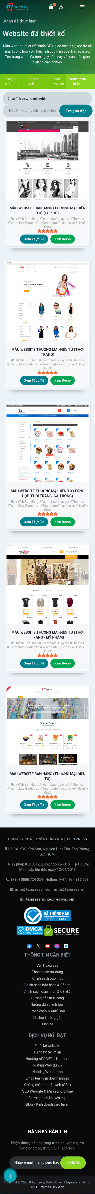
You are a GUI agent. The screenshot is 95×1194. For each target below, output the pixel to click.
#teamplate (48, 219)
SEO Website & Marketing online (47, 1091)
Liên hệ (47, 1024)
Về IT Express (47, 965)
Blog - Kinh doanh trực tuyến (47, 1104)
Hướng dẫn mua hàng (47, 998)
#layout (63, 219)
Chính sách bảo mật (47, 978)
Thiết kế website (47, 1046)
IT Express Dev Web (50, 1187)
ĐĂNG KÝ (73, 1163)
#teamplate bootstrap (23, 223)
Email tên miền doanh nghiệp (48, 1078)
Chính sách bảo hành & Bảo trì (47, 985)
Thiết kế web (33, 81)
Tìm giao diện (76, 111)
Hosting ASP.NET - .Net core (47, 1059)
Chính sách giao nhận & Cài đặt (47, 991)
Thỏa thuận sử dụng (47, 972)
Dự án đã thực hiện (20, 21)
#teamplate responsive (57, 223)
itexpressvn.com (60, 899)
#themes (77, 219)
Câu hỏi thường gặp (47, 1017)
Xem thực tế (34, 239)
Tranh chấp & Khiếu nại (47, 1011)
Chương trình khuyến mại (47, 1098)
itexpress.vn (35, 899)
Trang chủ (9, 81)
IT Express (36, 1182)
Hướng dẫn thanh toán (47, 1004)
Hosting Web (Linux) (47, 1065)
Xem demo (62, 239)
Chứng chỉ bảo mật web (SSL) (47, 1085)
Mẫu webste (59, 81)
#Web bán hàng (27, 219)
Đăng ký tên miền (47, 1052)
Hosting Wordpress (47, 1072)
